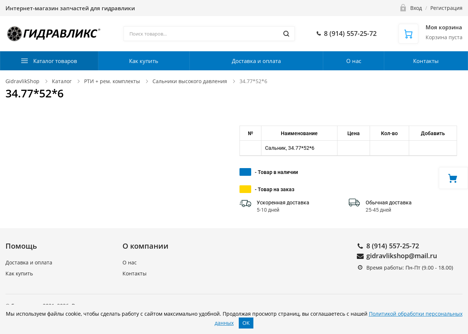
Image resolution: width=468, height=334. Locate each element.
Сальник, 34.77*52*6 (289, 148)
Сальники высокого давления (189, 81)
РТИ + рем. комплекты (112, 81)
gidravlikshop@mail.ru (401, 255)
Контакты (426, 60)
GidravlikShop (22, 81)
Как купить (143, 60)
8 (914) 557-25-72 (392, 245)
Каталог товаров (55, 60)
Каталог (62, 81)
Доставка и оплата (256, 60)
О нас (353, 60)
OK (246, 322)
